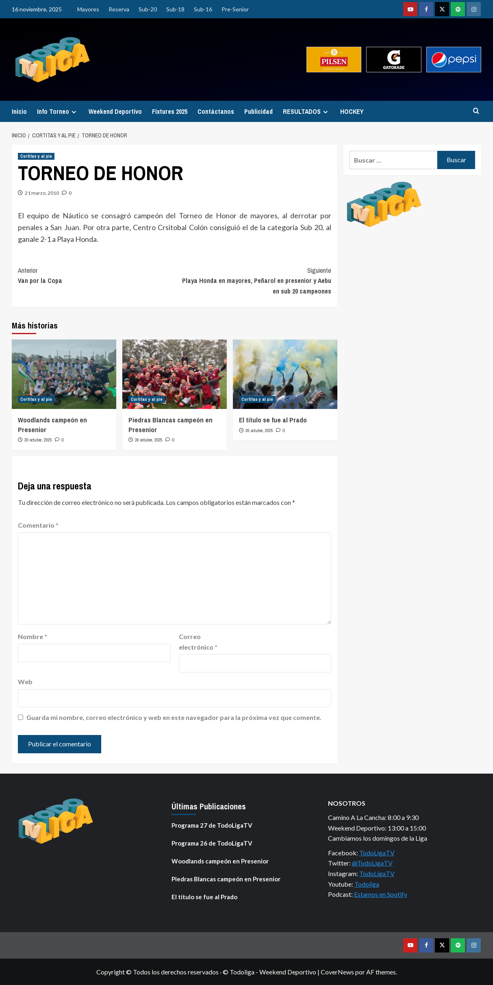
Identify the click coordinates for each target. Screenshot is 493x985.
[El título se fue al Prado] (285, 374)
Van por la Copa (96, 275)
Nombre (32, 636)
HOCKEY (351, 111)
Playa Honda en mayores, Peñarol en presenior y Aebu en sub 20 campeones (253, 280)
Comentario (38, 525)
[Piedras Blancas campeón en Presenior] (174, 374)
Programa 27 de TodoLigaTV (212, 825)
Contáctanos (216, 111)
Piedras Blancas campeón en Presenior (226, 879)
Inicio (19, 111)
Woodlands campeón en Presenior (220, 861)
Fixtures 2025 (169, 111)
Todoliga (366, 884)
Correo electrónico (198, 642)
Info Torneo (57, 111)
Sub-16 (203, 9)
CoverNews (337, 972)
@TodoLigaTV (372, 863)
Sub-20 (148, 9)
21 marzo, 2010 (42, 193)
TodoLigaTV (377, 853)
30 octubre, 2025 (38, 440)
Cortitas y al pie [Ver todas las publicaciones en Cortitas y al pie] (36, 156)
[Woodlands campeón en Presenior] (64, 374)
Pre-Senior (235, 9)
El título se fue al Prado (273, 419)
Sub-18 (175, 9)
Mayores (88, 9)
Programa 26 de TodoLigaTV (212, 843)
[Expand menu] (73, 112)
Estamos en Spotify (380, 894)
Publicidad (258, 111)
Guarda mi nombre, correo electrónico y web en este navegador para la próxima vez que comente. (173, 717)
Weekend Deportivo (115, 111)
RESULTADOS (306, 111)
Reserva (119, 9)
